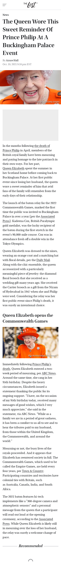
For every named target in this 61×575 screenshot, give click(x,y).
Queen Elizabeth (13, 168)
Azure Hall (12, 60)
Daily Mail (43, 260)
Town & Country (32, 471)
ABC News (49, 373)
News (6, 15)
